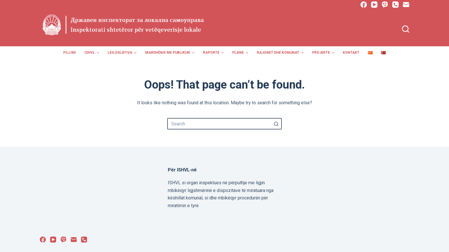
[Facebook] (364, 4)
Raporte (214, 52)
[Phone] (395, 4)
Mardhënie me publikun (170, 52)
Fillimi (69, 53)
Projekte (324, 52)
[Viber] (385, 4)
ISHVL (92, 52)
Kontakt (351, 53)
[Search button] (276, 123)
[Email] (406, 4)
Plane (240, 52)
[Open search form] (405, 29)
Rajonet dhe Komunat (281, 52)
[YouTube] (374, 4)
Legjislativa (123, 52)
